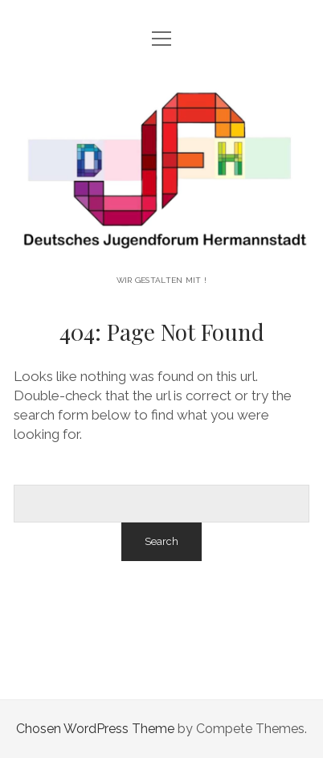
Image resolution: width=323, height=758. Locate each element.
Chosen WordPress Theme (95, 728)
